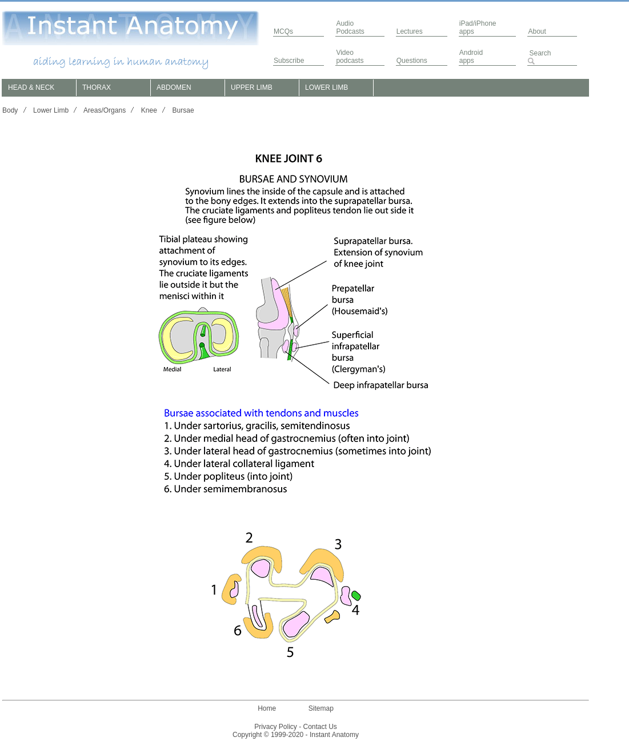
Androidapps (471, 57)
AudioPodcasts (350, 27)
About (537, 31)
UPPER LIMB (252, 87)
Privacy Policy (275, 727)
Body (10, 110)
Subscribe (289, 61)
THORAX (96, 87)
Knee (149, 110)
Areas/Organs (104, 110)
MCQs (283, 31)
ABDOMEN (174, 87)
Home (267, 708)
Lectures (409, 31)
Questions (411, 61)
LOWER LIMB (326, 87)
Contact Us (320, 727)
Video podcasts (349, 57)
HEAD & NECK (31, 87)
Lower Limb (51, 110)
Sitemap (321, 708)
